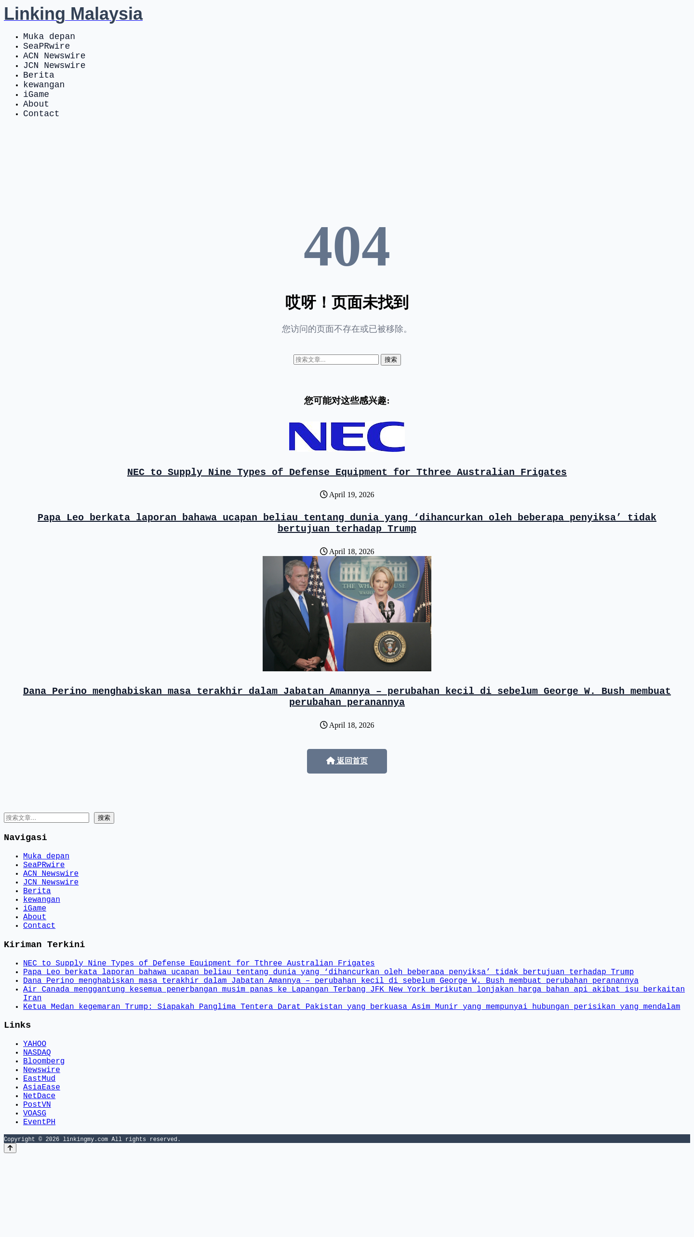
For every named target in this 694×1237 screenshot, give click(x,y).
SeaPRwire (46, 49)
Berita (38, 84)
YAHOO (34, 1106)
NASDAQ (37, 1116)
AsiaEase (41, 1159)
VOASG (34, 1190)
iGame (36, 107)
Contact (41, 130)
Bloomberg (44, 1127)
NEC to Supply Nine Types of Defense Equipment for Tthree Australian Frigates (347, 490)
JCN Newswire (54, 72)
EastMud (39, 1148)
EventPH (39, 1201)
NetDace (39, 1169)
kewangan (44, 95)
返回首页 (347, 788)
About (36, 118)
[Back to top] (10, 1228)
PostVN (37, 1180)
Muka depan (49, 37)
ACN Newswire (54, 61)
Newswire (41, 1137)
